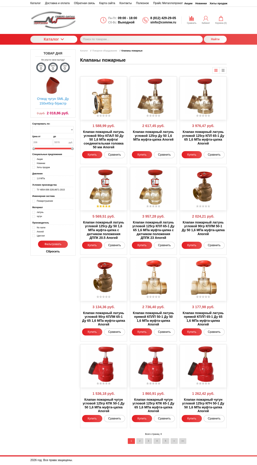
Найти (215, 39)
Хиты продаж (218, 3)
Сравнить (114, 154)
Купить (92, 154)
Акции (188, 3)
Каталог (54, 39)
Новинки (201, 3)
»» (183, 441)
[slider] (103, 115)
